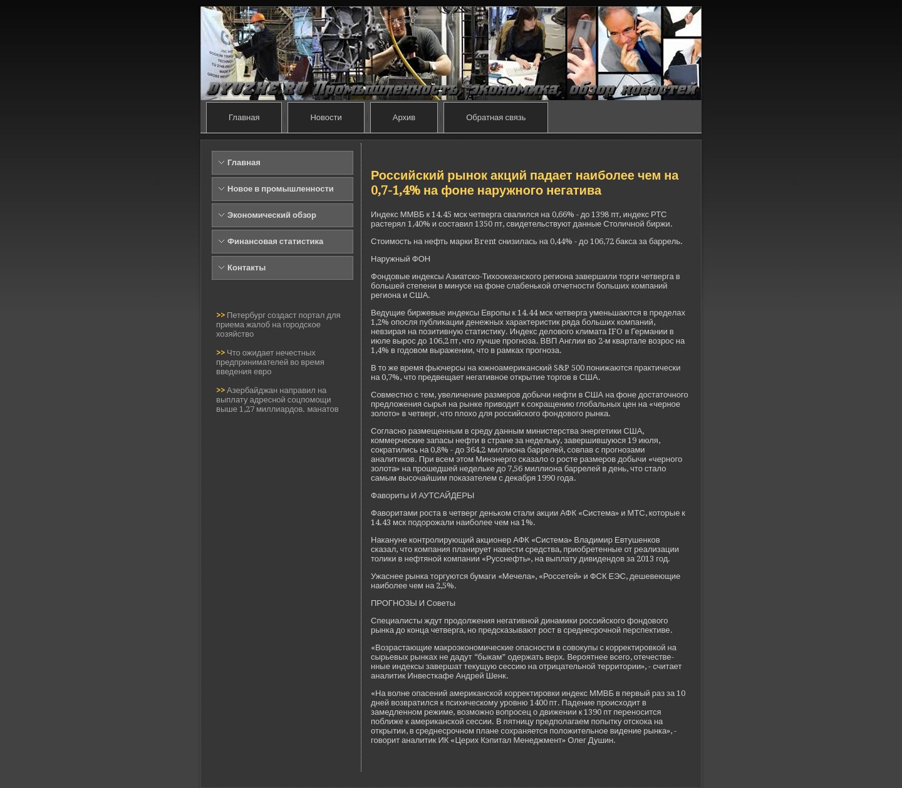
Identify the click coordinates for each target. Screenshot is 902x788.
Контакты (246, 267)
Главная (244, 117)
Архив (404, 117)
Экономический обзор (271, 215)
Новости (325, 117)
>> (221, 315)
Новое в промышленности (280, 188)
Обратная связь (496, 117)
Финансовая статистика (275, 241)
